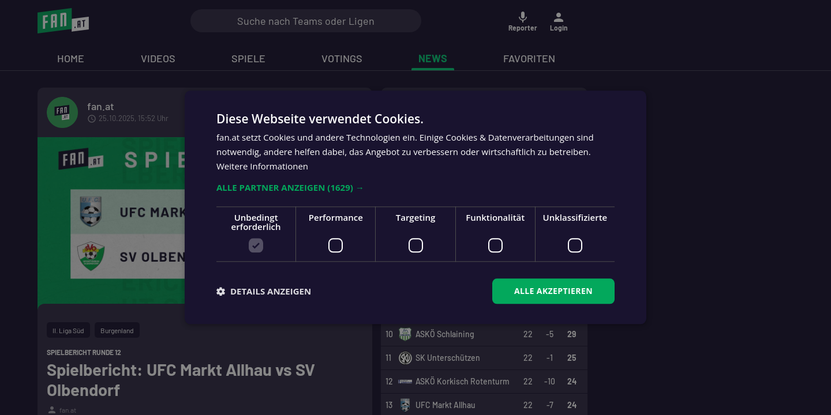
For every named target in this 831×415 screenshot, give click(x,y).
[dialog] (415, 207)
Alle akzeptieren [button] (553, 290)
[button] (415, 187)
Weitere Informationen (262, 166)
